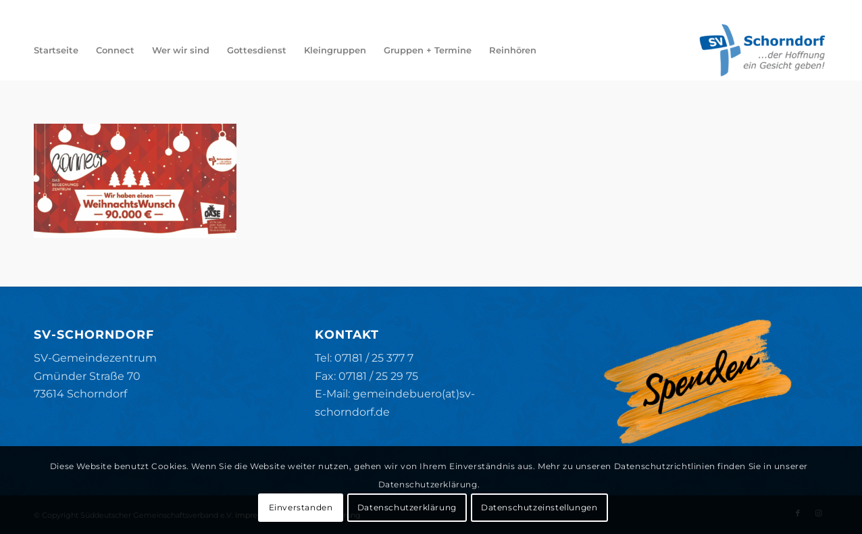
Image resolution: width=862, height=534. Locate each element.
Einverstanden (301, 507)
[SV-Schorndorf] (762, 50)
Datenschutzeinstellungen (539, 507)
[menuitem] (56, 50)
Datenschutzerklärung (407, 507)
